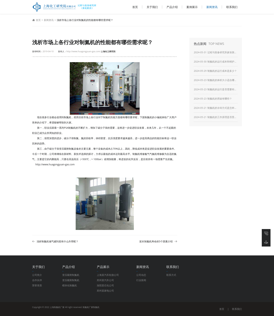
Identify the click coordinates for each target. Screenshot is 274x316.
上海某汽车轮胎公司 (108, 275)
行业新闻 (141, 280)
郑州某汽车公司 (105, 280)
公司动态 (141, 275)
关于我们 (152, 7)
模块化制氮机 (69, 285)
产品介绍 (172, 7)
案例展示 (192, 7)
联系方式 (171, 275)
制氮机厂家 (88, 307)
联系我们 (231, 7)
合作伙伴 (37, 280)
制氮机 (96, 307)
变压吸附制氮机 (70, 275)
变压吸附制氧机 (70, 280)
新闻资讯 (212, 7)
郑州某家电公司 (105, 290)
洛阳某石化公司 (105, 285)
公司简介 (37, 275)
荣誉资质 (37, 285)
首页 (135, 7)
